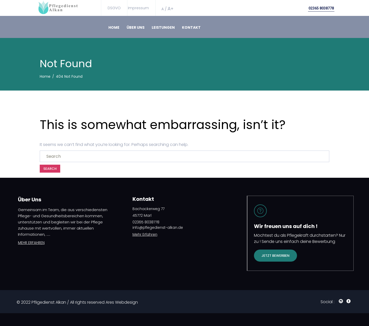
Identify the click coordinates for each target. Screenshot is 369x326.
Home (113, 27)
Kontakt (191, 27)
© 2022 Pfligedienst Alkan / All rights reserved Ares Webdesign (77, 302)
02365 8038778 (321, 8)
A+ (170, 8)
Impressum (138, 8)
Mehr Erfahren (144, 234)
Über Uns (136, 27)
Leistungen (163, 27)
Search (50, 168)
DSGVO (114, 8)
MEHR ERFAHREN (31, 242)
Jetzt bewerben (275, 255)
